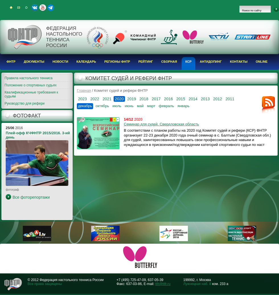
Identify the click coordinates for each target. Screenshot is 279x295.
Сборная (169, 61)
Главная (84, 90)
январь (183, 106)
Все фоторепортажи (31, 197)
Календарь (86, 61)
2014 (192, 99)
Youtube (42, 7)
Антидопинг (211, 61)
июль (116, 106)
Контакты (239, 61)
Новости (60, 61)
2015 (180, 99)
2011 (229, 99)
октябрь (102, 106)
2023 (82, 99)
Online (262, 61)
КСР (188, 61)
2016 (168, 99)
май (140, 106)
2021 (106, 99)
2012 (217, 99)
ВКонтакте (34, 7)
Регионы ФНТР (117, 61)
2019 (131, 99)
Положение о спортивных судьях (31, 85)
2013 (205, 99)
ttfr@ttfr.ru (163, 284)
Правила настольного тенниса (28, 78)
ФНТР (11, 61)
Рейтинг (145, 61)
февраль (166, 106)
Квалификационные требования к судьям (31, 94)
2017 (156, 99)
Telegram (50, 7)
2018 (144, 99)
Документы (34, 61)
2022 (94, 99)
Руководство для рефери (25, 103)
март (151, 106)
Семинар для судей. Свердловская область (161, 124)
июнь (129, 106)
